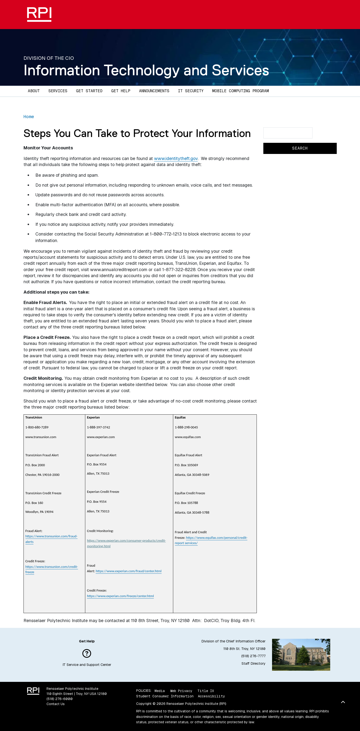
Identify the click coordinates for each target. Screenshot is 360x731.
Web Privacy (181, 690)
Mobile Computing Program (240, 90)
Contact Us (56, 704)
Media (160, 690)
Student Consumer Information (165, 696)
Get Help (120, 90)
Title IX (205, 690)
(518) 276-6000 (60, 699)
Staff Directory (254, 663)
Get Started (89, 90)
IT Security (190, 90)
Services (57, 90)
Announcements (154, 90)
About (34, 90)
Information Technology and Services (146, 70)
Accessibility (211, 696)
